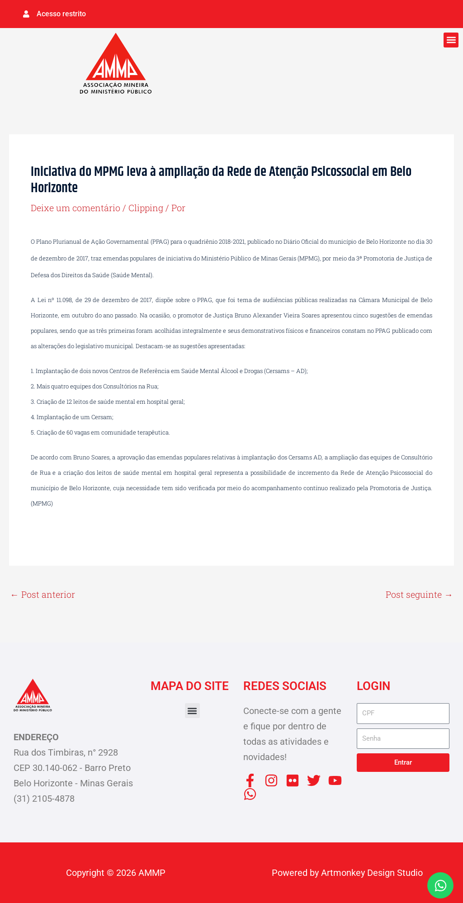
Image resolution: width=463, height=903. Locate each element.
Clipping (147, 207)
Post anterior (42, 594)
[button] (451, 39)
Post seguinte (419, 594)
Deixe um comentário (76, 207)
